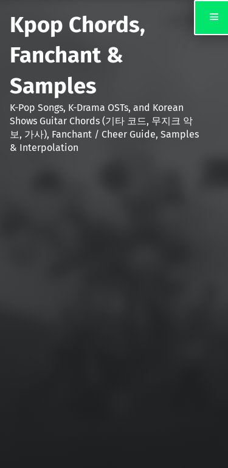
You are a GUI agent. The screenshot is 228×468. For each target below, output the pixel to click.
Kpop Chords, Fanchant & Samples (77, 55)
